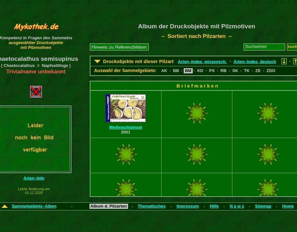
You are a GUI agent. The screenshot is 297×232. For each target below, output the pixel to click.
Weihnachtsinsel (125, 127)
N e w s (237, 206)
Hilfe (214, 206)
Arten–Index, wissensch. (202, 61)
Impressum (188, 206)
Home (288, 206)
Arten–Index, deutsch (255, 61)
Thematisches (152, 206)
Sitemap (263, 206)
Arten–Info (33, 178)
